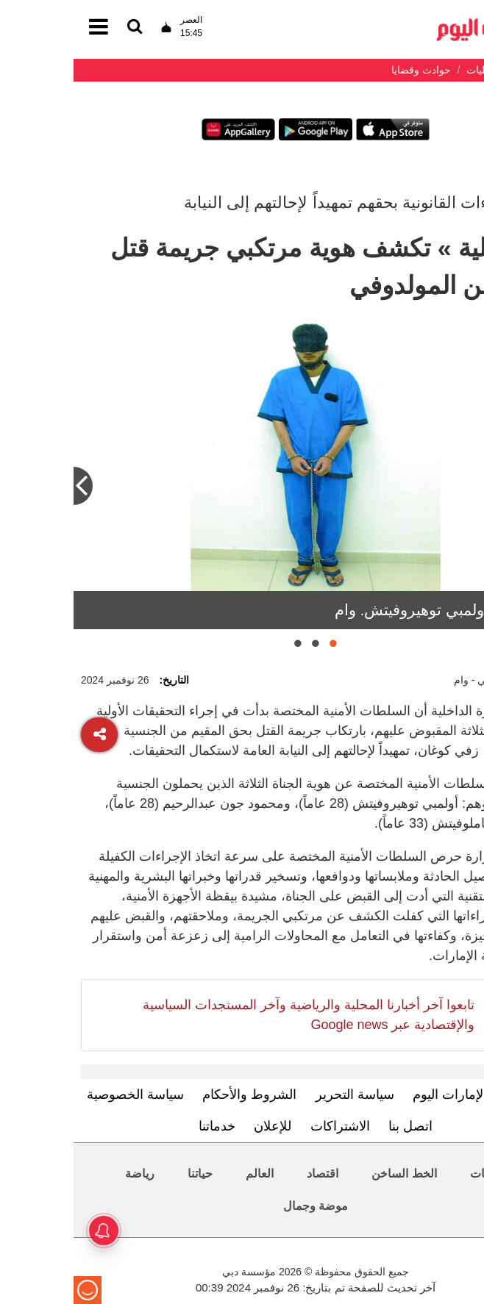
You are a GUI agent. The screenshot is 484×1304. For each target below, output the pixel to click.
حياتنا (126, 1173)
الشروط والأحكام (176, 1094)
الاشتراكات (266, 1126)
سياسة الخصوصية (61, 1094)
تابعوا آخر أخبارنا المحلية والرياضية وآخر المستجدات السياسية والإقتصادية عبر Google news (235, 1014)
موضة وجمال (242, 1206)
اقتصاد (249, 1173)
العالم (186, 1173)
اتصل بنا (337, 1126)
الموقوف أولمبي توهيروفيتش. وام (369, 609)
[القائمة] (61, 27)
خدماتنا (143, 1126)
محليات (414, 1173)
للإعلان (199, 1126)
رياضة (66, 1173)
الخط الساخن (330, 1173)
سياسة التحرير (281, 1094)
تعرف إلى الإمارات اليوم (405, 1094)
